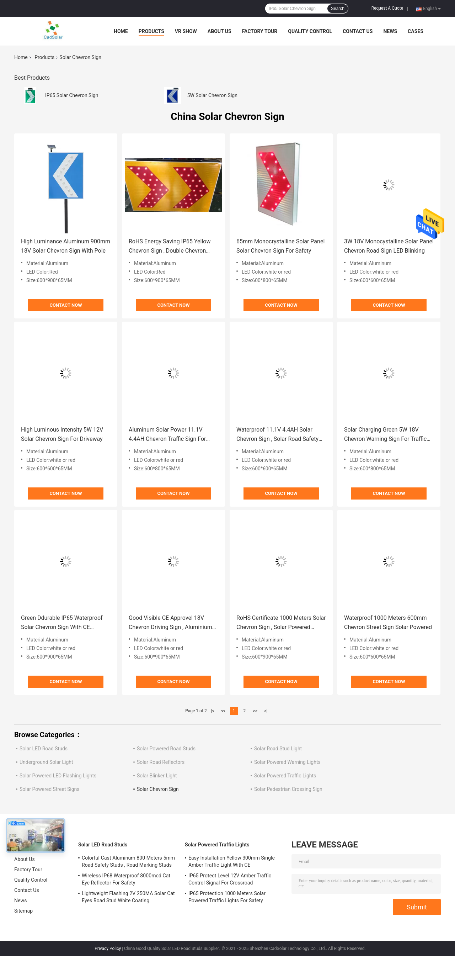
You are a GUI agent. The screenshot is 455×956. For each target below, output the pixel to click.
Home (121, 31)
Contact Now (65, 305)
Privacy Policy (108, 948)
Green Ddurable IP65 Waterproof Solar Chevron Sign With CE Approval (62, 623)
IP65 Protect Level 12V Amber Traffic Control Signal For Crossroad (229, 879)
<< (223, 710)
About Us (219, 31)
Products (151, 31)
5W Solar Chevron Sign (212, 95)
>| (265, 710)
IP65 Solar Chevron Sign (71, 95)
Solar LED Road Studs (44, 748)
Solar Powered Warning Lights (287, 762)
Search (337, 8)
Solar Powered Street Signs (50, 789)
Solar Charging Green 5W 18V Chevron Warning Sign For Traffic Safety (385, 435)
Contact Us (358, 31)
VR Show (186, 31)
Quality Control (310, 31)
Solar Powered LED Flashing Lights (58, 775)
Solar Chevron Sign (158, 789)
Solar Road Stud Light (278, 748)
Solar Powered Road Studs (166, 748)
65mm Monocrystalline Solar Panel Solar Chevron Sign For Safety (280, 246)
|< (212, 710)
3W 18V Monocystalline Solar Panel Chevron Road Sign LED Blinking (389, 246)
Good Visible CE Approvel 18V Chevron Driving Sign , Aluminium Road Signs (170, 623)
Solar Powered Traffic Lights (285, 775)
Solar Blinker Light (157, 775)
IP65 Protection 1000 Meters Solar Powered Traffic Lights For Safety (227, 897)
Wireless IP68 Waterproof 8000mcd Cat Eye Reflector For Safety (126, 879)
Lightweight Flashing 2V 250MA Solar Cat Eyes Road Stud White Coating (128, 897)
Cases (415, 31)
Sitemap (23, 911)
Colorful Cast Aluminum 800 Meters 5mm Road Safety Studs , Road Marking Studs (128, 861)
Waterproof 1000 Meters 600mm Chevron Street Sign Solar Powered (388, 622)
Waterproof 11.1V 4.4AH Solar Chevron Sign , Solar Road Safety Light (277, 435)
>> (255, 710)
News (390, 31)
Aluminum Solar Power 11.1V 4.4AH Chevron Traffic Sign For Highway (167, 435)
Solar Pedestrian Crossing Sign (288, 789)
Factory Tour (260, 31)
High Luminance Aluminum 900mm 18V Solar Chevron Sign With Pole (65, 246)
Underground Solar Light (46, 762)
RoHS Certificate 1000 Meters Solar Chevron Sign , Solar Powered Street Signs (281, 623)
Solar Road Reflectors (160, 762)
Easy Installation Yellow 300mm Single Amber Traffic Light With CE (231, 861)
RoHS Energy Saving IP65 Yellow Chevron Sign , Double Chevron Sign (170, 246)
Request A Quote (387, 8)
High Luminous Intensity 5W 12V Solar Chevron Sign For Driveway (62, 434)
